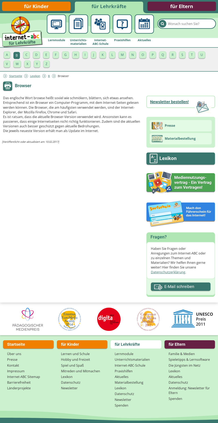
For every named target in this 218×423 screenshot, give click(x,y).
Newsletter (69, 388)
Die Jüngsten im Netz (185, 365)
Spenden (121, 405)
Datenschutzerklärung (168, 273)
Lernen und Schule (75, 354)
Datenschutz (71, 382)
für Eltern (181, 6)
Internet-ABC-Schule (130, 365)
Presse (12, 359)
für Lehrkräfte (109, 6)
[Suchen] (162, 27)
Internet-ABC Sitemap (23, 377)
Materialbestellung (129, 382)
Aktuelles (122, 377)
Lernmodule (124, 354)
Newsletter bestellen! (169, 102)
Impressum (16, 371)
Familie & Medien (182, 354)
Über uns (14, 354)
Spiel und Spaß (72, 365)
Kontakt (13, 365)
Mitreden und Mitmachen (80, 371)
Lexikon (35, 77)
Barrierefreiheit (19, 382)
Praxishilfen (124, 371)
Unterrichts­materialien (132, 359)
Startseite (15, 77)
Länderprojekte (19, 388)
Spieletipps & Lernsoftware (189, 359)
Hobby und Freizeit (75, 359)
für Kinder (36, 6)
